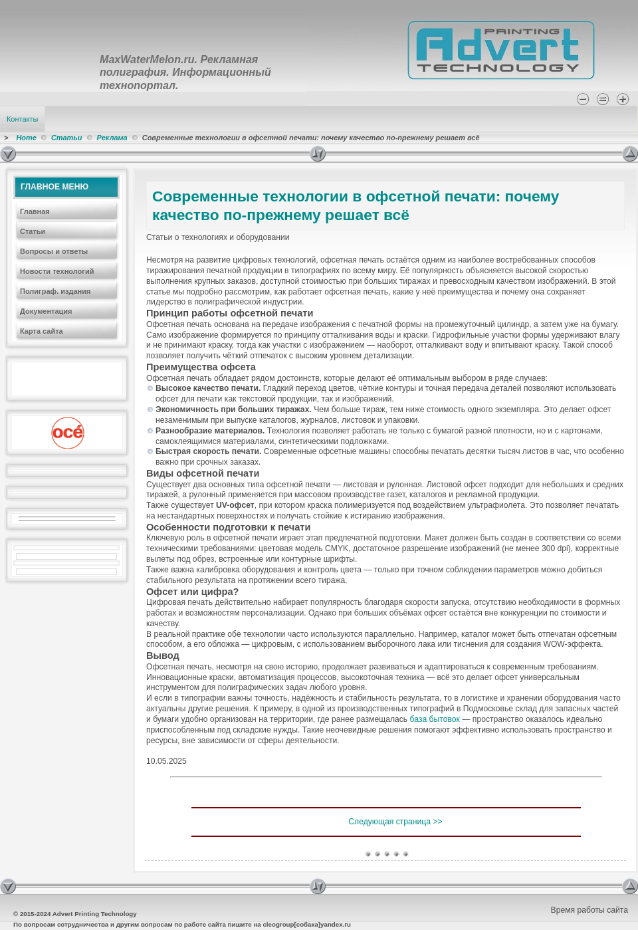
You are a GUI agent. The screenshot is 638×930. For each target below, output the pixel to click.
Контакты (22, 119)
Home (26, 138)
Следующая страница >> (395, 821)
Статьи (66, 138)
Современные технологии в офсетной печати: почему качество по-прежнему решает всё (356, 205)
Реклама (112, 138)
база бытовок (435, 719)
